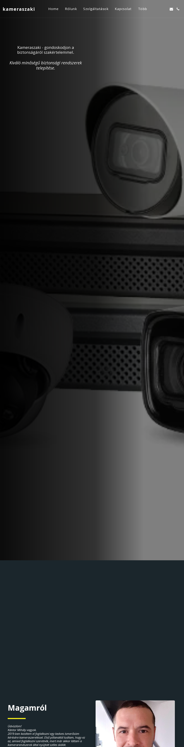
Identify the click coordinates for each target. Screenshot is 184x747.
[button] (158, 9)
